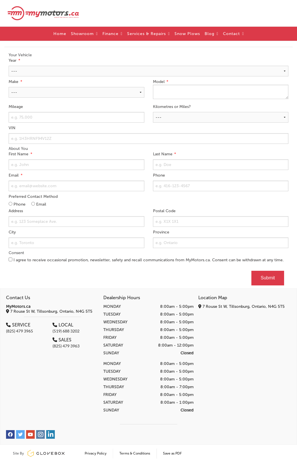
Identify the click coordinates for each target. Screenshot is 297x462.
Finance (112, 33)
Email (14, 175)
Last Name (163, 154)
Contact (233, 33)
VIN (12, 127)
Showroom (84, 33)
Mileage (16, 106)
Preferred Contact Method (33, 196)
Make (14, 81)
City (12, 232)
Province (161, 232)
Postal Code (164, 210)
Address (16, 210)
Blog (211, 33)
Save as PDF (172, 453)
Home (59, 33)
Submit (268, 277)
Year (13, 60)
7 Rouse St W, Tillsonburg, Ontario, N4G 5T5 (49, 311)
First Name (19, 154)
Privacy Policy (95, 453)
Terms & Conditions (134, 453)
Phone (159, 175)
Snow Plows (187, 33)
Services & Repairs (148, 33)
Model (159, 81)
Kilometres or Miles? (172, 106)
